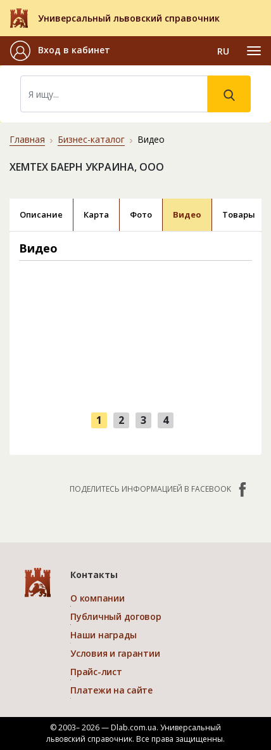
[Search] (114, 94)
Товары (238, 214)
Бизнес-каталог (91, 139)
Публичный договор (115, 616)
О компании (97, 598)
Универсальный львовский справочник (129, 18)
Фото (141, 214)
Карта (96, 214)
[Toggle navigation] (254, 51)
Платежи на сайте (111, 690)
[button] (60, 50)
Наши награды (103, 635)
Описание (41, 214)
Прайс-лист (96, 672)
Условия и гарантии (115, 653)
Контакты (94, 575)
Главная (27, 139)
